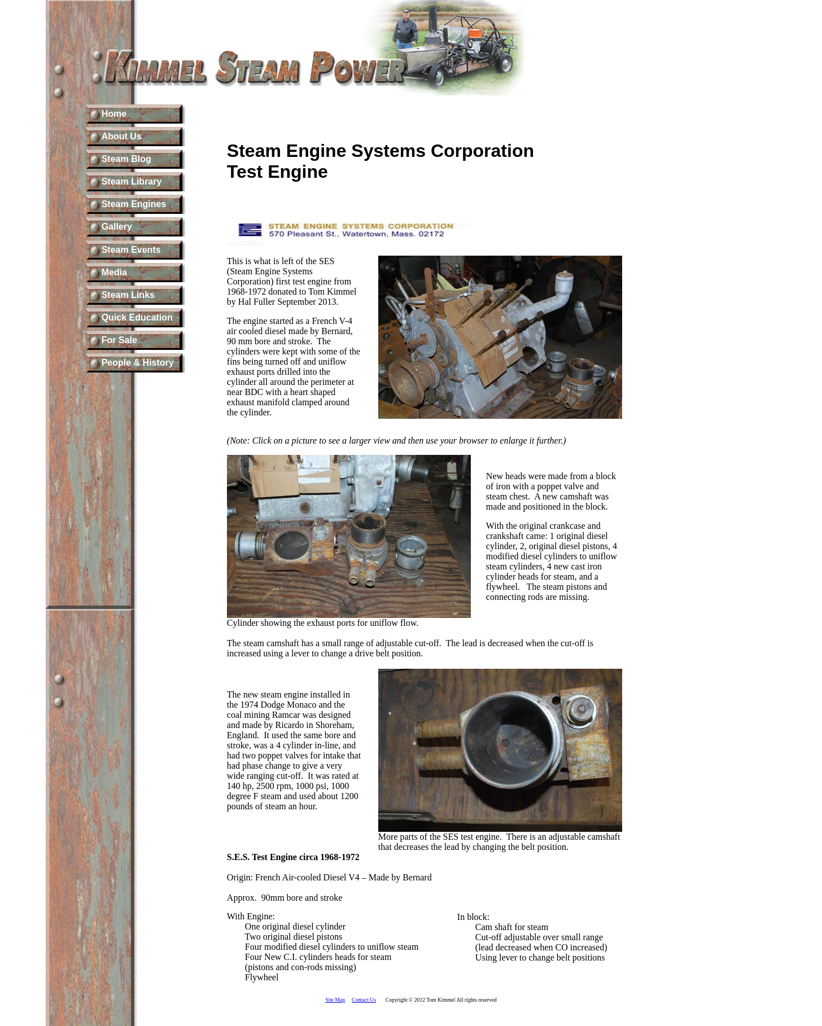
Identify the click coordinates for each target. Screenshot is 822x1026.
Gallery (117, 226)
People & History (138, 362)
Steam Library (132, 181)
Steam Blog (126, 159)
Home (114, 114)
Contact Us (364, 1000)
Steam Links (128, 295)
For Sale (119, 340)
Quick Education (137, 317)
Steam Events (131, 250)
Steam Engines (134, 204)
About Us (122, 136)
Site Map (335, 1000)
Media (114, 272)
